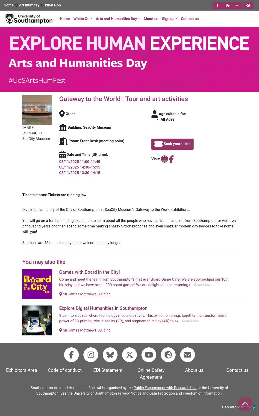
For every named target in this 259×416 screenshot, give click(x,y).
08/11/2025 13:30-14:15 (79, 173)
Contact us (190, 19)
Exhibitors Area (21, 370)
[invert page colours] (248, 5)
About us (151, 19)
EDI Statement (108, 370)
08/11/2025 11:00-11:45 (79, 162)
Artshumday (29, 5)
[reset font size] (227, 5)
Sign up (168, 19)
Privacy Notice (129, 393)
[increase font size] (217, 5)
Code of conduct (65, 370)
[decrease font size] (237, 5)
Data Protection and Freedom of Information (185, 393)
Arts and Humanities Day (116, 19)
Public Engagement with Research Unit (165, 388)
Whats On (81, 19)
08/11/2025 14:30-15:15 (79, 167)
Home (9, 5)
